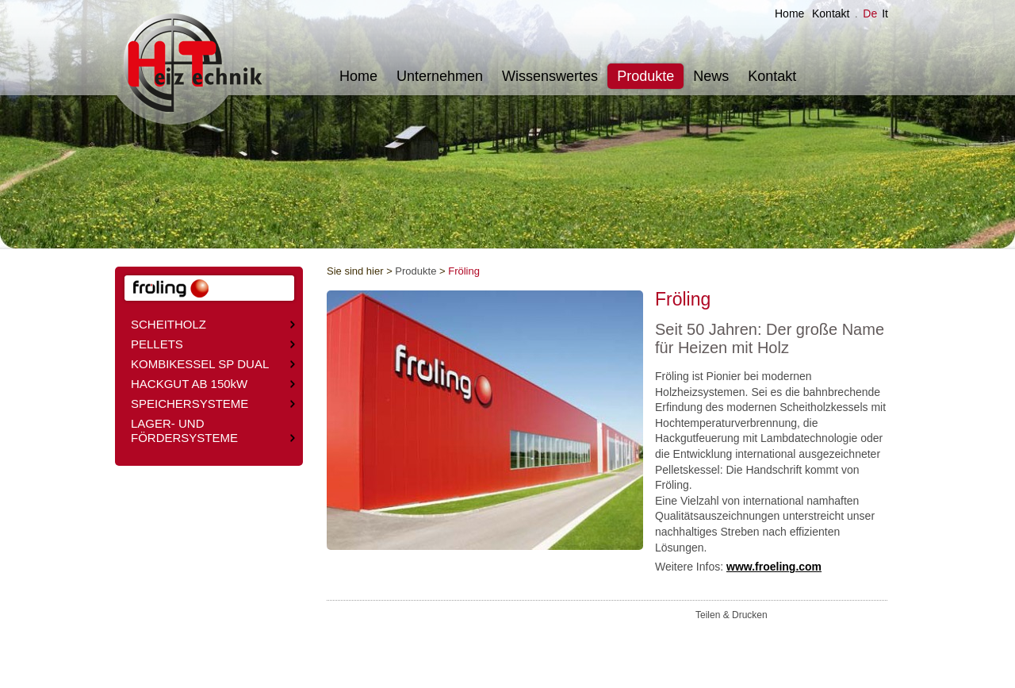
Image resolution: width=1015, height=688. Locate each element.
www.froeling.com (774, 566)
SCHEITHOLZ (213, 324)
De (870, 13)
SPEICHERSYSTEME (213, 403)
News (711, 76)
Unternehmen (439, 76)
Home (789, 13)
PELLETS (213, 344)
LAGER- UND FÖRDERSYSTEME (213, 430)
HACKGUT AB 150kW (213, 383)
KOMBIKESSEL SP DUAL (213, 364)
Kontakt (830, 13)
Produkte (645, 76)
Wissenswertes (550, 76)
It (885, 13)
